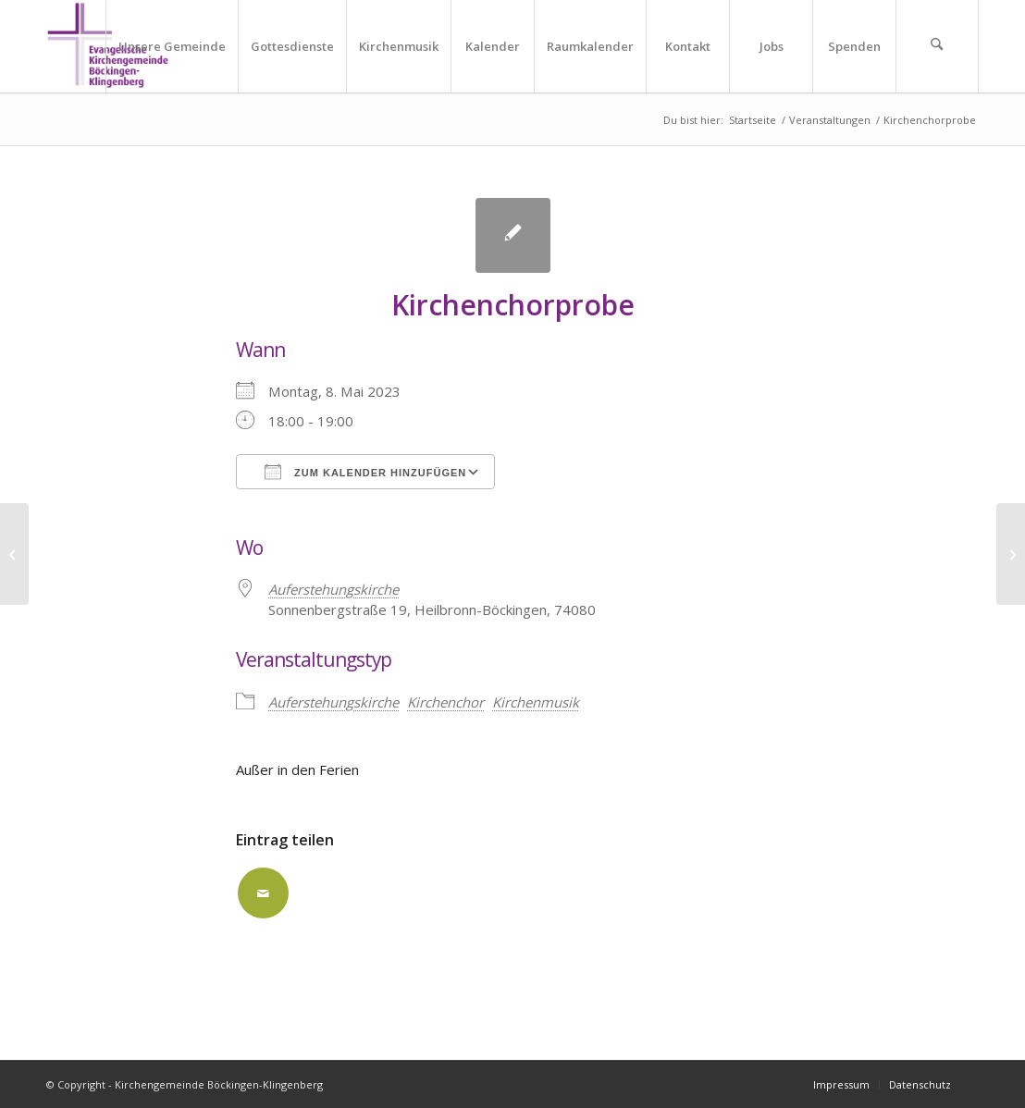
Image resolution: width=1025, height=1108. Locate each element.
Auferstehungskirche (333, 702)
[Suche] (937, 46)
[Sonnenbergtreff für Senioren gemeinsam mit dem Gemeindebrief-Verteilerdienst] (14, 554)
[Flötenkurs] (1010, 554)
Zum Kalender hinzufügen (365, 471)
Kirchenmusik (535, 702)
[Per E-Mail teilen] (263, 893)
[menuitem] (171, 46)
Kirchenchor (445, 702)
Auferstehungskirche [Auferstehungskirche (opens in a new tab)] (333, 589)
